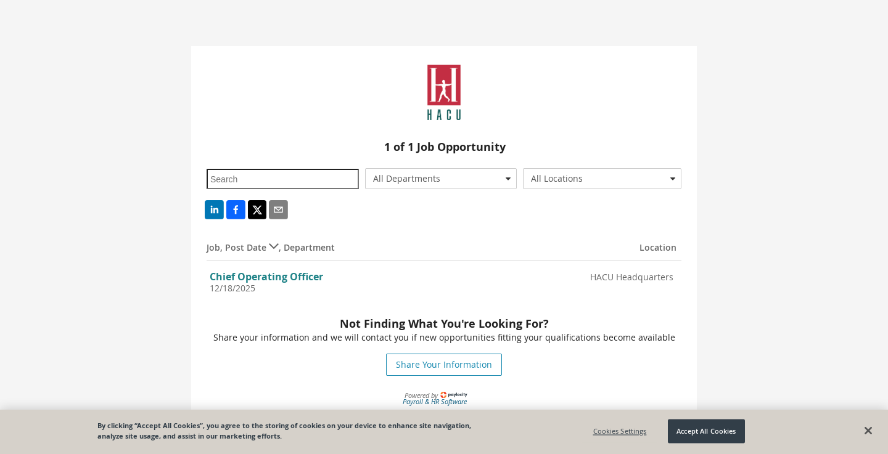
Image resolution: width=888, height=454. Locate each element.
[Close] (868, 430)
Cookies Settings (620, 431)
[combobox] (441, 178)
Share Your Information (444, 364)
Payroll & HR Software (435, 401)
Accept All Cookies (706, 431)
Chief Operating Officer (266, 276)
